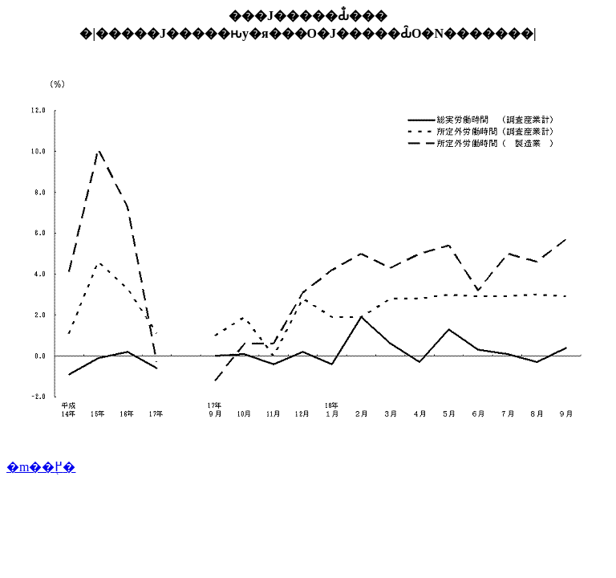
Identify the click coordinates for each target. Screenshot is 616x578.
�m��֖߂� (40, 467)
